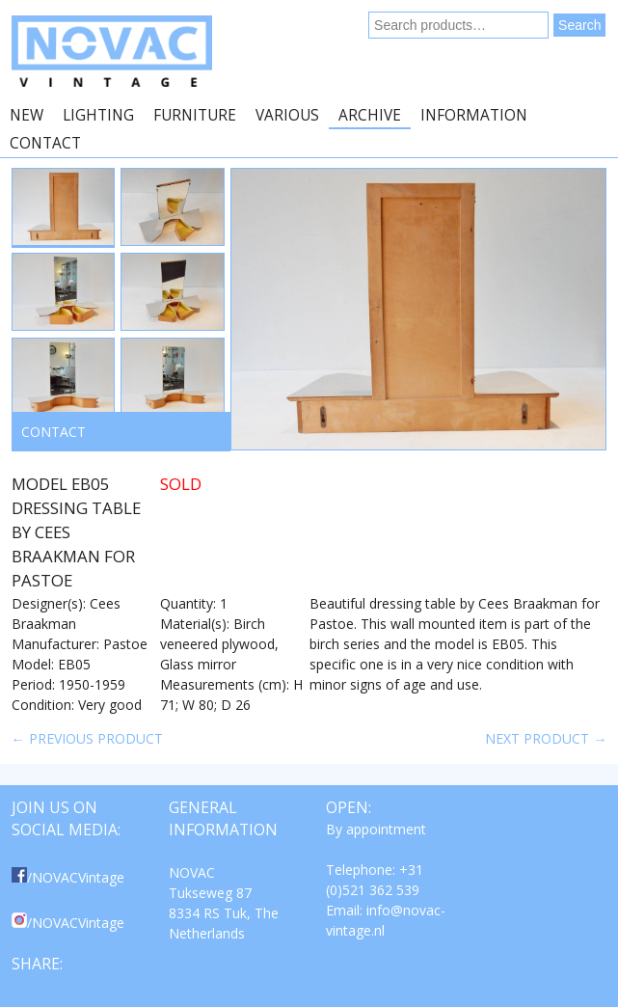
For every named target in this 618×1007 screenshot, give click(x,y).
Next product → (545, 738)
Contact (45, 143)
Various (287, 115)
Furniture (194, 115)
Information (473, 115)
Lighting (98, 115)
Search (579, 25)
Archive (369, 115)
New (26, 115)
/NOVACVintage (68, 877)
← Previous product (87, 738)
